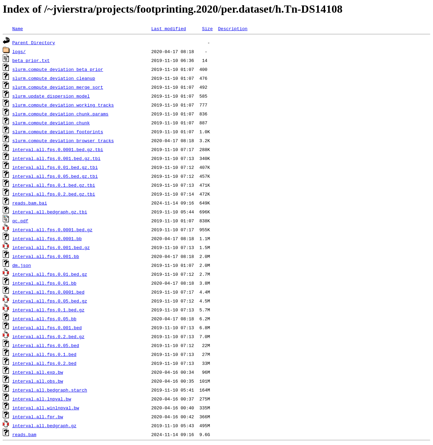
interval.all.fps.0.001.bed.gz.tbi (56, 158)
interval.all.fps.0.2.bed (44, 363)
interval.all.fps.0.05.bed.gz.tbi (55, 176)
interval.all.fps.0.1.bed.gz (48, 310)
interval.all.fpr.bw (37, 416)
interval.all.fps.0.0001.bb (47, 238)
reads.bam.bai (29, 203)
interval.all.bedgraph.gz (44, 425)
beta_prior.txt (31, 60)
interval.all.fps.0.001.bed (47, 327)
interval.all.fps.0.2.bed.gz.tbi (53, 194)
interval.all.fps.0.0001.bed (48, 292)
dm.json (21, 265)
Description (232, 28)
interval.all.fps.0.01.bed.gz (49, 274)
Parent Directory (33, 42)
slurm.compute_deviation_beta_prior (57, 69)
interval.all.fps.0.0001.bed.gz (52, 229)
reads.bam (24, 434)
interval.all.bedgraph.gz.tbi (49, 212)
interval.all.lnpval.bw (41, 399)
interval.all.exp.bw (37, 372)
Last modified (168, 28)
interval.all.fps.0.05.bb (44, 319)
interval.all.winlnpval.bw (45, 408)
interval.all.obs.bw (37, 381)
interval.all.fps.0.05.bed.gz (49, 301)
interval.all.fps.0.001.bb (45, 256)
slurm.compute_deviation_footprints (57, 131)
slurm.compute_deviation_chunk (51, 123)
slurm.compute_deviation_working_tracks (63, 105)
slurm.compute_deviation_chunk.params (60, 114)
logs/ (19, 51)
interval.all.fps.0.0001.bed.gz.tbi (57, 149)
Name (17, 28)
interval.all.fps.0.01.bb (44, 283)
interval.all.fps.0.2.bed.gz (48, 336)
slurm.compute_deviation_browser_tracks (63, 140)
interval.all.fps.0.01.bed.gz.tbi (55, 167)
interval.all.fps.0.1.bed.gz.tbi (53, 185)
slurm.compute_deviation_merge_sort (57, 87)
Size (207, 28)
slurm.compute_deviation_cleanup (53, 78)
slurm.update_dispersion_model (51, 96)
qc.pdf (20, 221)
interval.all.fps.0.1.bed (44, 354)
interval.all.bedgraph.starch (49, 390)
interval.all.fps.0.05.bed (45, 345)
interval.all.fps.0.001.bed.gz (51, 247)
